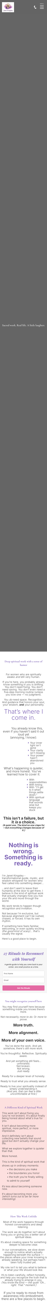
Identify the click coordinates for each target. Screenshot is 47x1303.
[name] (23, 973)
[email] (23, 980)
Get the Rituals (23, 988)
